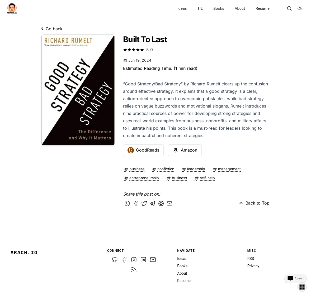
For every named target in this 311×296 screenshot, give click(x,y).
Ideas (182, 8)
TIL (200, 8)
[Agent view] (295, 278)
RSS (250, 258)
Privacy (253, 266)
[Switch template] (302, 287)
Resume (263, 8)
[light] (300, 8)
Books (218, 8)
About (240, 8)
